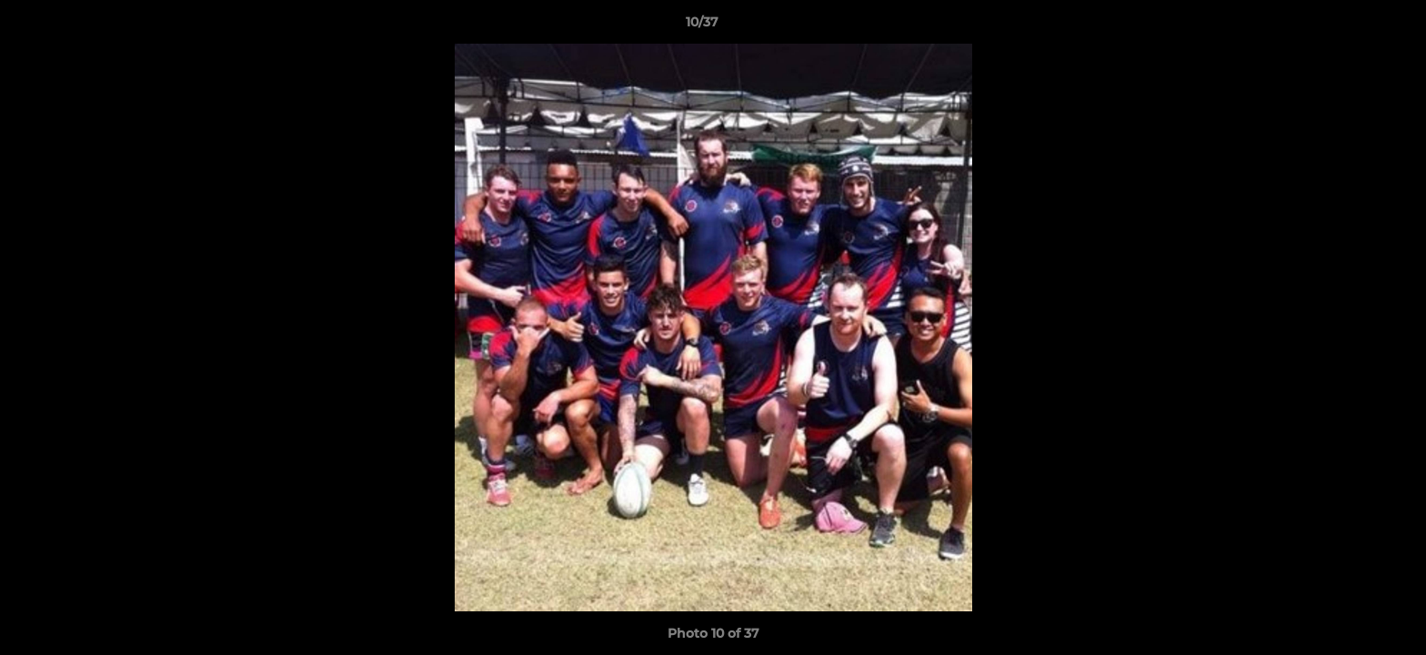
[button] (1350, 26)
